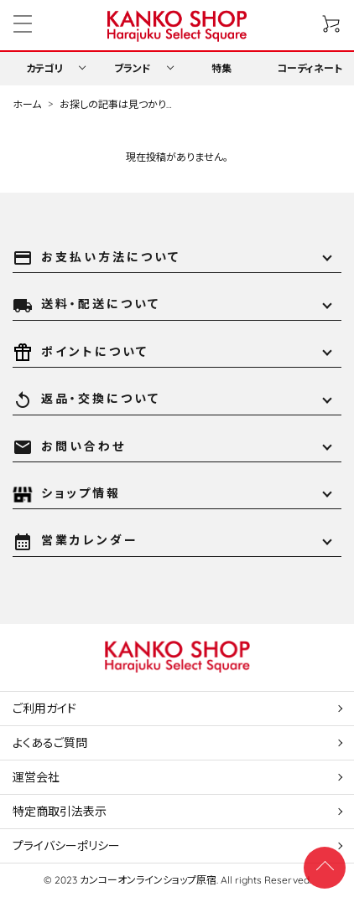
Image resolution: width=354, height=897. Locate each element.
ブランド (132, 68)
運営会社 (36, 777)
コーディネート (309, 68)
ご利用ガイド (44, 708)
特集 (221, 68)
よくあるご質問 (50, 742)
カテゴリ (44, 68)
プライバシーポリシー (66, 845)
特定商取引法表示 (60, 811)
